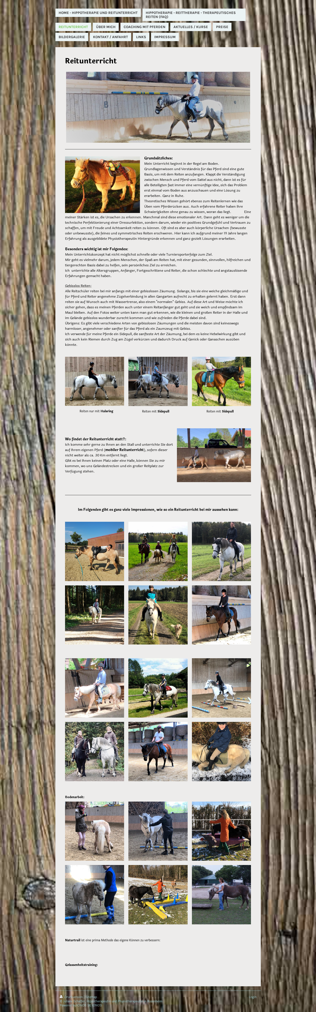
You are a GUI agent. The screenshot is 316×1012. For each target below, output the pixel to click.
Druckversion (72, 997)
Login (253, 997)
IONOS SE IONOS (89, 1005)
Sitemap (91, 997)
